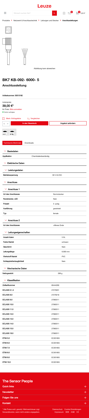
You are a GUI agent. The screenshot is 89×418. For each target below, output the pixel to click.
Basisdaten (11, 151)
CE (77, 412)
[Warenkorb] (81, 13)
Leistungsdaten (14, 170)
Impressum (59, 412)
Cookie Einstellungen (72, 409)
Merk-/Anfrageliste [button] (11, 118)
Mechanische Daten (15, 268)
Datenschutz (57, 409)
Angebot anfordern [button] (67, 123)
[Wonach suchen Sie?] (32, 13)
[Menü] (5, 13)
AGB (73, 412)
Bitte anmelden (16, 109)
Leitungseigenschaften (17, 232)
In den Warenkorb (29, 123)
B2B (67, 412)
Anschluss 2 (12, 220)
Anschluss (10, 182)
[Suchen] (54, 13)
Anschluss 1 (12, 189)
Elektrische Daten (14, 163)
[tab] (12, 143)
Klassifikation (12, 280)
